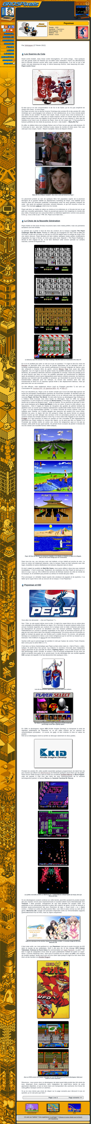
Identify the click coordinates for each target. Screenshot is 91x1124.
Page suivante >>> (75, 1097)
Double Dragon (44, 957)
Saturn (24, 650)
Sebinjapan (29, 45)
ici (26, 215)
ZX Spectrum (47, 388)
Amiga (82, 399)
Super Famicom (69, 950)
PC (58, 388)
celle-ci (38, 206)
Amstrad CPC (37, 388)
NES (42, 773)
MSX (54, 388)
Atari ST (64, 388)
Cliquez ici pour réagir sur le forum (70, 1117)
